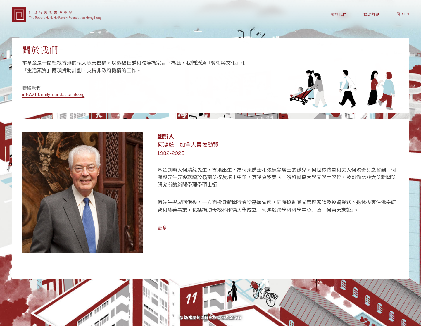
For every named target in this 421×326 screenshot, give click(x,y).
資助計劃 (371, 14)
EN (406, 13)
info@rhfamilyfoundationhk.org (53, 94)
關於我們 (338, 14)
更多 (162, 228)
